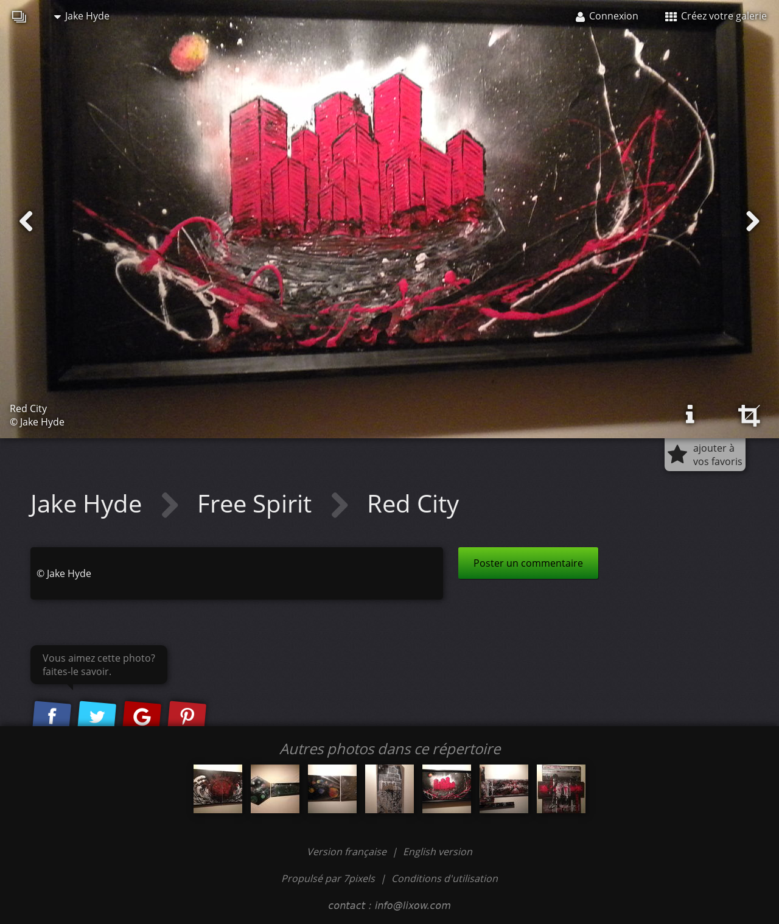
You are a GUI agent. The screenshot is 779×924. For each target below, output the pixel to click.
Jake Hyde (82, 16)
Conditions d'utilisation (444, 878)
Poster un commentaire (528, 563)
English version (437, 851)
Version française (348, 851)
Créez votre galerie (716, 16)
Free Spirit (257, 503)
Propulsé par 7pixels (328, 878)
